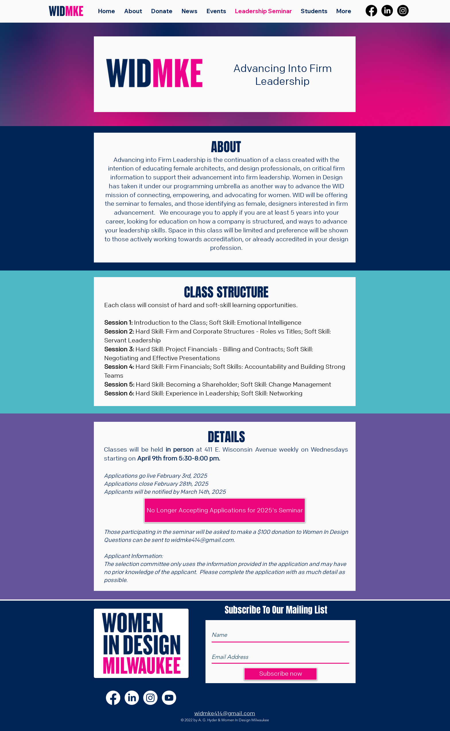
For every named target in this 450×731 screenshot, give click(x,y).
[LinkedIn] (387, 10)
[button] (224, 510)
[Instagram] (403, 10)
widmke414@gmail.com (202, 539)
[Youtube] (169, 698)
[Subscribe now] (280, 674)
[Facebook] (371, 10)
